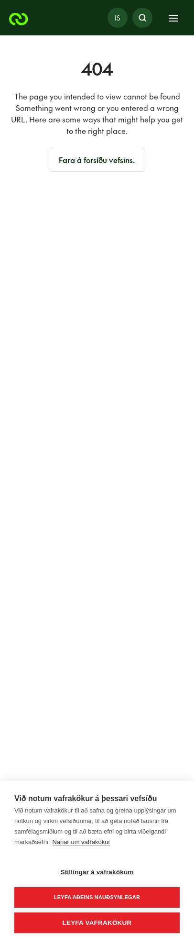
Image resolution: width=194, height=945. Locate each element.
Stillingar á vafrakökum (96, 872)
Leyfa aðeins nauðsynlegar (97, 897)
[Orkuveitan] (18, 18)
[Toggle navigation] (173, 17)
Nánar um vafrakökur (81, 842)
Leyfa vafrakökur (97, 922)
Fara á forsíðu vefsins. (97, 159)
